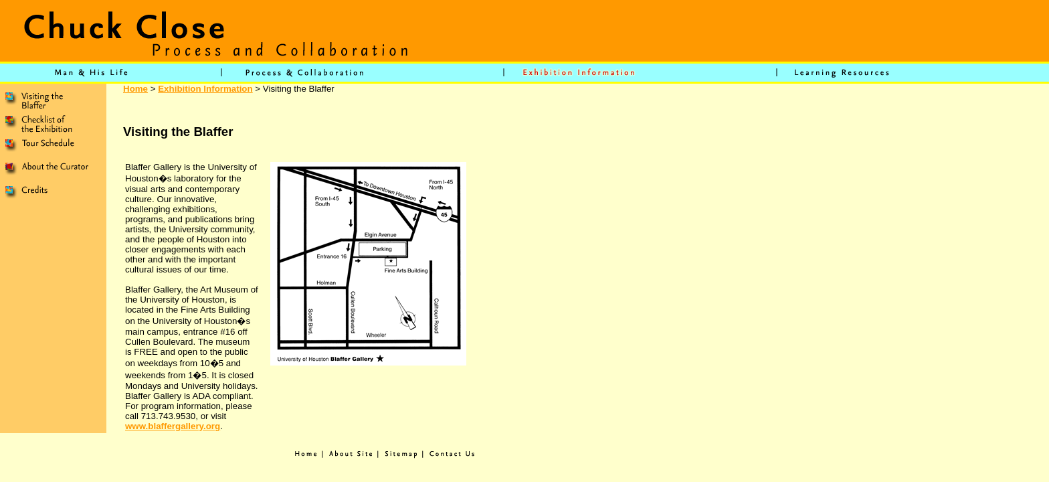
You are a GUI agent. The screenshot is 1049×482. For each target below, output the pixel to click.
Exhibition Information (205, 89)
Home (135, 89)
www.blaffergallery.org (172, 426)
